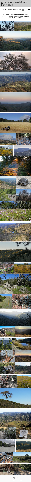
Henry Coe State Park (14, 10)
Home (5, 10)
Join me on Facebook (17, 480)
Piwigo (15, 478)
